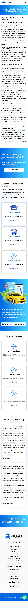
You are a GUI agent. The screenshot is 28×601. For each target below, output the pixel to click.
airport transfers (21, 27)
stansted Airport (14, 578)
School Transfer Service (14, 563)
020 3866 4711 (14, 586)
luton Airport (14, 571)
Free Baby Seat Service (14, 560)
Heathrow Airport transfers (18, 130)
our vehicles (18, 58)
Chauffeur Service (14, 554)
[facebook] (8, 543)
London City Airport (14, 576)
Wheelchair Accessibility (14, 558)
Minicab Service (14, 549)
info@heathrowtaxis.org (14, 585)
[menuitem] (14, 549)
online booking (7, 141)
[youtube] (16, 543)
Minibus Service (14, 551)
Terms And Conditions (10, 597)
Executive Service (14, 556)
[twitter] (11, 543)
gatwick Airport (14, 574)
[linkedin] (19, 543)
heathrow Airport (14, 569)
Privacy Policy (20, 597)
